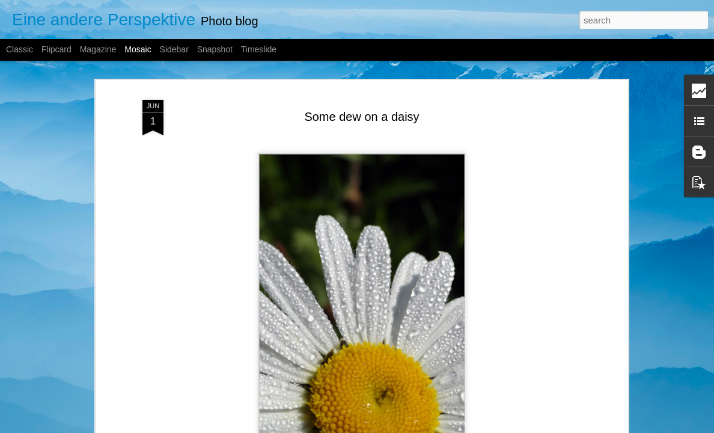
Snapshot (215, 49)
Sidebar (174, 49)
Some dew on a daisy (361, 110)
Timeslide (258, 49)
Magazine (98, 49)
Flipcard (56, 49)
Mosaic (137, 49)
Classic (19, 49)
